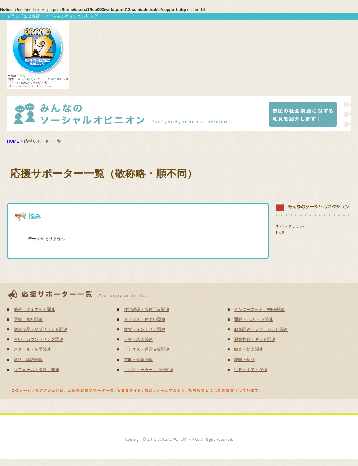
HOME (13, 141)
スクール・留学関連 (32, 349)
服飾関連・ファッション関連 (261, 329)
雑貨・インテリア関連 (144, 329)
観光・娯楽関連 (248, 349)
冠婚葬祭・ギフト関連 (254, 339)
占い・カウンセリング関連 (38, 339)
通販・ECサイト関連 (253, 319)
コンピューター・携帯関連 (148, 369)
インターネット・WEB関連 (259, 309)
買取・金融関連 (138, 359)
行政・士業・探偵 (250, 369)
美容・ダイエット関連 (34, 309)
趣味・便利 (244, 359)
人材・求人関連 (138, 339)
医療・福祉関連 (28, 319)
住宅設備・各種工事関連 (146, 309)
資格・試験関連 (28, 359)
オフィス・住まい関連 (144, 319)
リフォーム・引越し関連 (36, 369)
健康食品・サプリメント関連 (40, 329)
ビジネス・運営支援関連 (146, 349)
